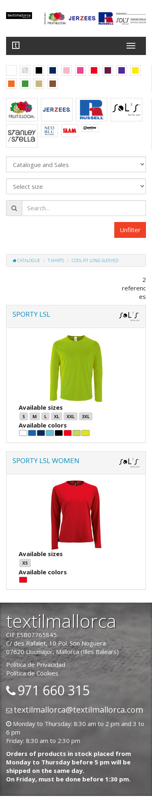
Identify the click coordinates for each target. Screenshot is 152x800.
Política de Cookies (32, 673)
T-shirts (56, 260)
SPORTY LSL (31, 314)
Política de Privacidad (35, 664)
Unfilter (130, 230)
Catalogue (26, 260)
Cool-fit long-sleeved (95, 260)
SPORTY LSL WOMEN (46, 460)
